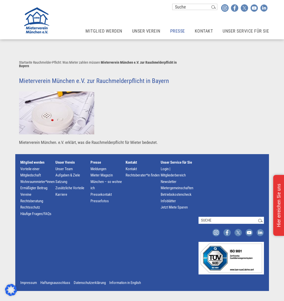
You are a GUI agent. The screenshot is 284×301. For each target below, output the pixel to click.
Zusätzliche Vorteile (69, 188)
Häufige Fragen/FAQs (35, 214)
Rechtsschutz (30, 207)
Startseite (25, 62)
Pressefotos (99, 201)
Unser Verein (65, 162)
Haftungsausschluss (55, 282)
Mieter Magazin (101, 175)
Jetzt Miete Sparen (174, 207)
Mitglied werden (32, 162)
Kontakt (131, 162)
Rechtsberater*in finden (143, 175)
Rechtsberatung (31, 201)
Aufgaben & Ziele (67, 175)
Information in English (125, 282)
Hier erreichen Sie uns (279, 205)
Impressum (28, 282)
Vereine (25, 194)
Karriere (61, 194)
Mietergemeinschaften (177, 188)
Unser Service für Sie (176, 162)
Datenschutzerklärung (90, 282)
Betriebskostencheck (176, 194)
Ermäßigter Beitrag (33, 188)
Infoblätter (168, 201)
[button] (11, 290)
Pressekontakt (101, 194)
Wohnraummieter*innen (37, 181)
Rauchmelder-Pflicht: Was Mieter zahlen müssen (66, 62)
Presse (95, 162)
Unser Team (64, 169)
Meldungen (98, 169)
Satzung (61, 181)
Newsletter (168, 181)
